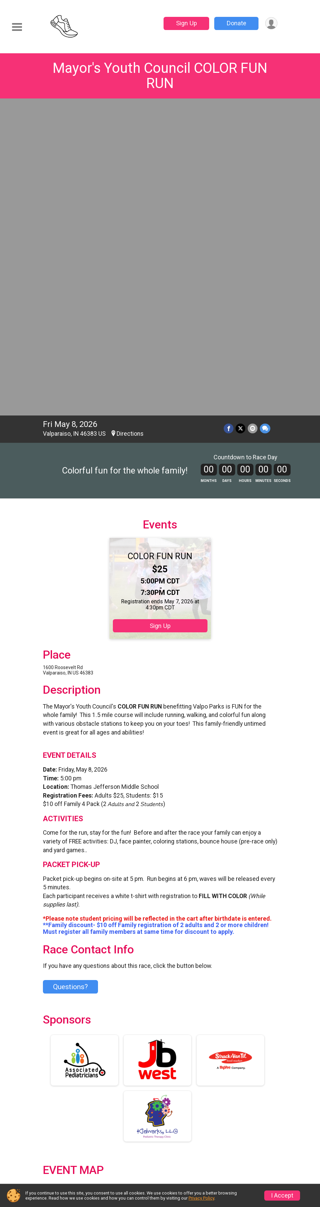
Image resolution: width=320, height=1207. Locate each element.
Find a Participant (122, 1113)
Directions (130, 122)
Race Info (119, 1092)
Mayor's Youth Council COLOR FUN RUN (160, 75)
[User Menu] (271, 23)
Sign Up (185, 23)
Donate (236, 23)
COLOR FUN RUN (160, 244)
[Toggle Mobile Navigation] (17, 27)
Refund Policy (248, 1109)
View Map (160, 907)
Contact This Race (251, 1168)
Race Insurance (129, 1134)
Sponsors (180, 1125)
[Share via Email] (253, 117)
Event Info (181, 1092)
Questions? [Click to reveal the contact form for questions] (70, 675)
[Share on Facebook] (229, 117)
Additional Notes (73, 1059)
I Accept (282, 1195)
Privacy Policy (208, 1168)
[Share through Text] (265, 117)
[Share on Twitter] (241, 117)
